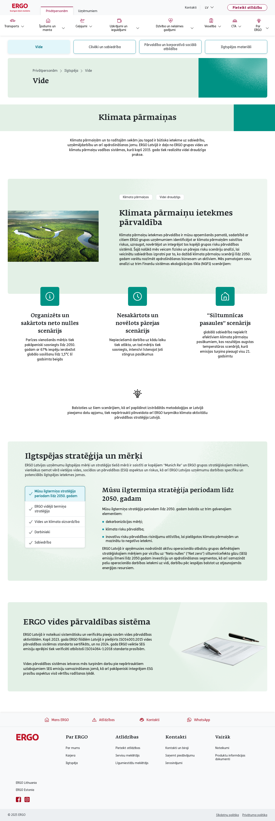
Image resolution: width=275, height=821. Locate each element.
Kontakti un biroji (177, 748)
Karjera (70, 755)
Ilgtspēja (71, 71)
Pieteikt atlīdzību (247, 8)
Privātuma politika (254, 815)
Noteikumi (222, 748)
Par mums (73, 748)
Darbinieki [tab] (39, 532)
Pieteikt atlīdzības (128, 748)
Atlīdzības (103, 719)
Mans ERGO (56, 719)
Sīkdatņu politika (227, 815)
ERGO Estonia (25, 790)
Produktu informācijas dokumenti (230, 757)
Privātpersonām (57, 11)
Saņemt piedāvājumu (180, 755)
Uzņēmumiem (87, 11)
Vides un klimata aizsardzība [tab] (54, 522)
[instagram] (27, 799)
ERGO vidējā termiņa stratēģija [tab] (47, 508)
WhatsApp (198, 719)
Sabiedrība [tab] (40, 542)
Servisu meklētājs (128, 755)
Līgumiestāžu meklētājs (132, 763)
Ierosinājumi (173, 763)
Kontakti (191, 7)
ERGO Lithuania (26, 783)
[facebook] (18, 799)
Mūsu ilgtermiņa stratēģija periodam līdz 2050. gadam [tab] (53, 493)
